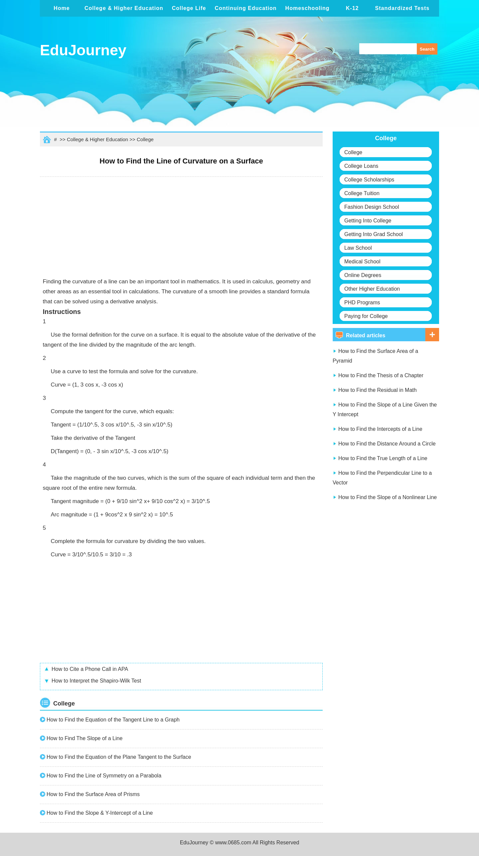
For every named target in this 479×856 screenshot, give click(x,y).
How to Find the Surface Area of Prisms (93, 794)
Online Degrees (362, 275)
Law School (358, 248)
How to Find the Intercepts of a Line (380, 429)
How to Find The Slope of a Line (84, 738)
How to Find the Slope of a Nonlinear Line (387, 497)
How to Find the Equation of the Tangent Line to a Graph (113, 719)
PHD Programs (362, 302)
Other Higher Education (372, 289)
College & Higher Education (123, 8)
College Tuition (362, 193)
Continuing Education (245, 8)
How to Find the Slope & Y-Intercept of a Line (100, 813)
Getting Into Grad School (373, 234)
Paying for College (366, 316)
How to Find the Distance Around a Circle (387, 443)
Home (62, 8)
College (145, 139)
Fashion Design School (371, 207)
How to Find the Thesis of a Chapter (380, 375)
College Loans (361, 166)
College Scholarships (369, 179)
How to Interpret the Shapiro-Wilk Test (96, 681)
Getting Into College (367, 220)
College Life (189, 8)
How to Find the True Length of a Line (382, 458)
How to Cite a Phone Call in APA (90, 669)
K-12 (352, 8)
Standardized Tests (402, 8)
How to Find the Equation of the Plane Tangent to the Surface (119, 757)
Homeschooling (307, 8)
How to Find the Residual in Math (377, 390)
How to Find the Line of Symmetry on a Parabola (104, 775)
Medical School (362, 261)
